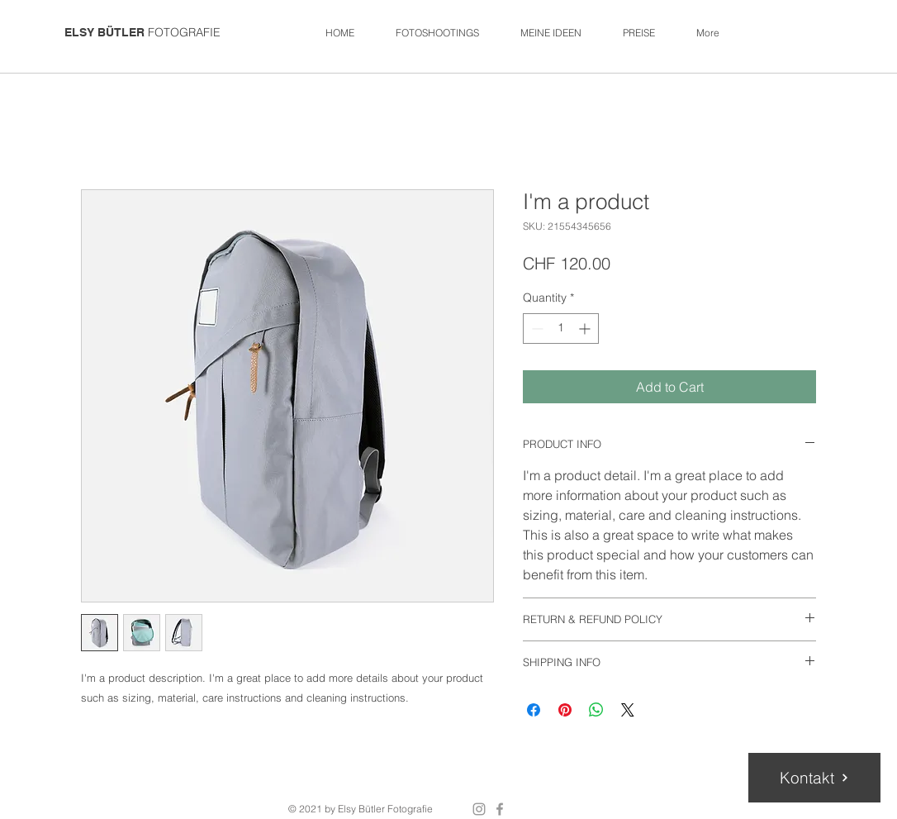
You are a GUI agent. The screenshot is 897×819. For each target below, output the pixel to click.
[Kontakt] (814, 777)
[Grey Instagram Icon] (479, 809)
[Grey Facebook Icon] (499, 809)
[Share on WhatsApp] (596, 710)
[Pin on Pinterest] (565, 710)
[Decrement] (535, 328)
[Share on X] (628, 710)
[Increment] (586, 328)
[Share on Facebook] (533, 710)
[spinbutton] (561, 328)
